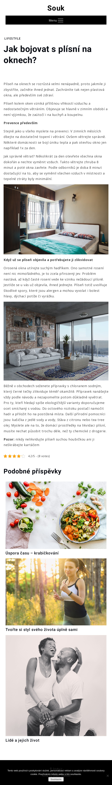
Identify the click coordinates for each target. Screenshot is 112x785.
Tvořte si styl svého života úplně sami (42, 629)
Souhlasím (56, 779)
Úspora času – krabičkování (32, 553)
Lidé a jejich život (22, 740)
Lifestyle (12, 38)
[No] (107, 775)
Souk (56, 8)
